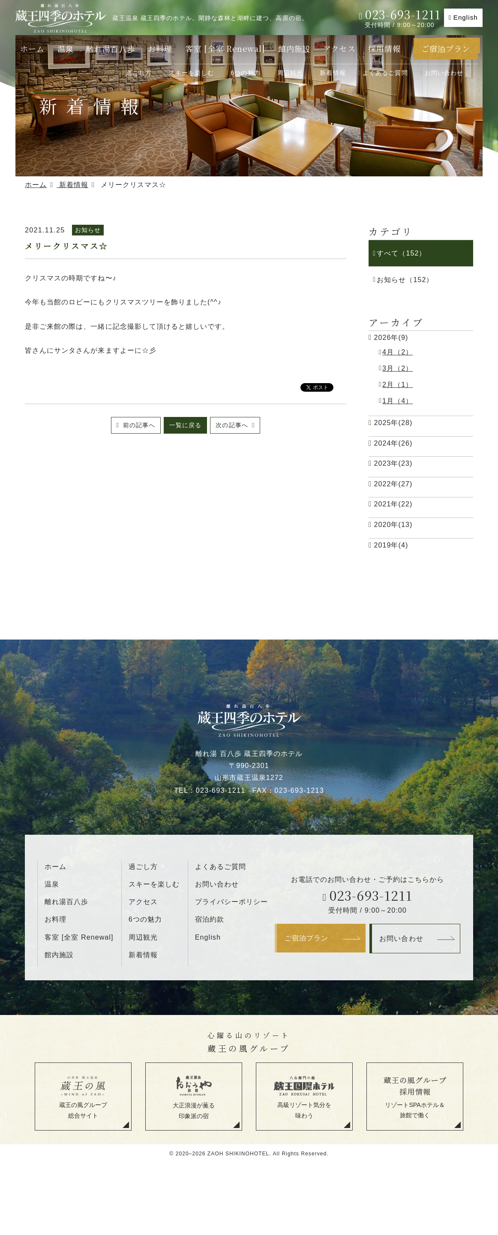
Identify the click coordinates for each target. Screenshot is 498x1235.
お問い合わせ (444, 72)
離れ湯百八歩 (110, 48)
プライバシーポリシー (231, 901)
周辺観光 (290, 72)
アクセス (339, 48)
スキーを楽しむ (191, 72)
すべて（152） (401, 253)
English (465, 17)
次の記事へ (233, 425)
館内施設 (294, 48)
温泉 (65, 48)
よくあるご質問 (385, 72)
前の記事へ (138, 425)
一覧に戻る (185, 425)
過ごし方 (139, 72)
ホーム (32, 48)
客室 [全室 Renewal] (225, 48)
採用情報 (384, 48)
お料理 (160, 48)
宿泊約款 (209, 919)
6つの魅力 (246, 72)
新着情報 (333, 72)
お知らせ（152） (405, 279)
